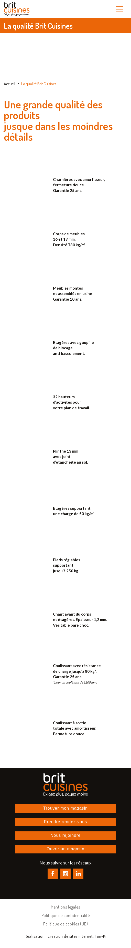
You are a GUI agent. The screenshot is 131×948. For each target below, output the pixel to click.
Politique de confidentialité (65, 915)
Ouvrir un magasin (65, 849)
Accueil (9, 83)
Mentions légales (65, 907)
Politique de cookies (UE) (65, 923)
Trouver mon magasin (65, 808)
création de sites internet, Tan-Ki (77, 936)
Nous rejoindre (65, 835)
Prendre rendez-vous (65, 822)
